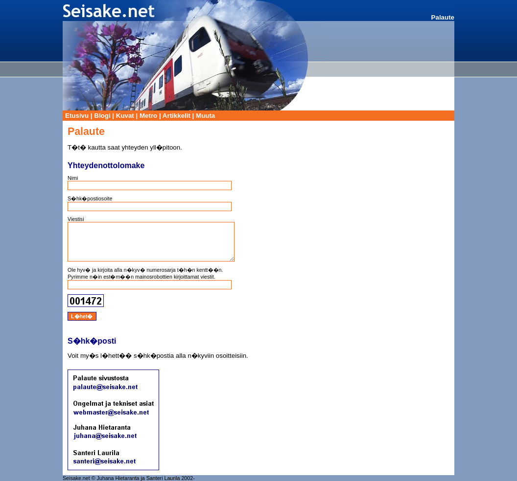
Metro (148, 115)
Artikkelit (176, 115)
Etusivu (77, 115)
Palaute (442, 17)
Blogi (102, 115)
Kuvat (125, 115)
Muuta (205, 115)
